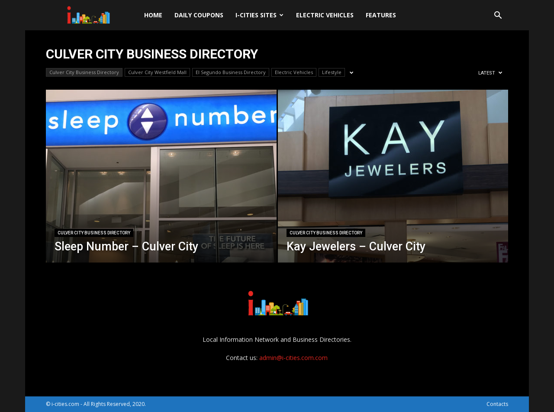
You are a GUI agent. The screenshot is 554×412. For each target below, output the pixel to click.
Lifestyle (331, 72)
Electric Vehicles (325, 15)
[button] (497, 16)
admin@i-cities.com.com (293, 358)
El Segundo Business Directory (231, 72)
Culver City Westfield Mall (157, 72)
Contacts (497, 404)
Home (153, 15)
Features (381, 15)
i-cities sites (259, 15)
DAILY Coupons (198, 15)
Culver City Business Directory (84, 72)
